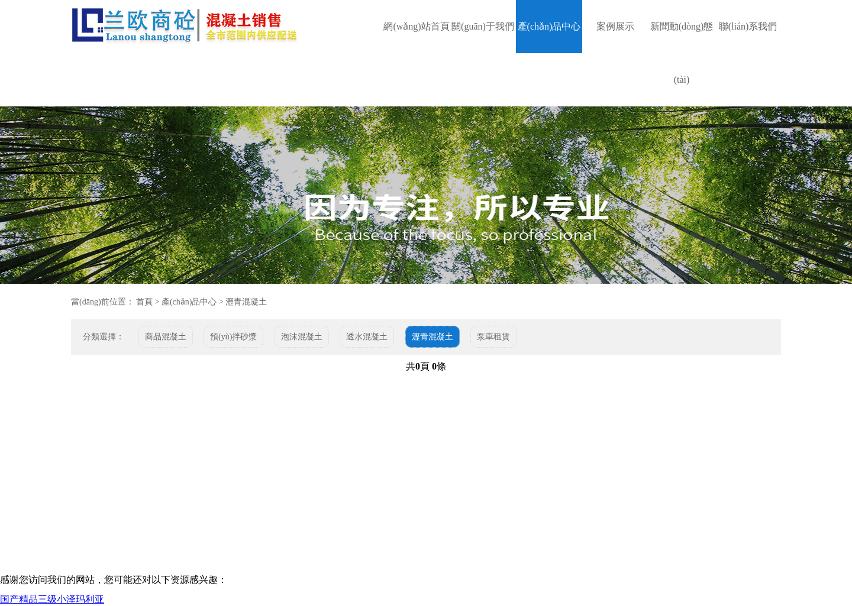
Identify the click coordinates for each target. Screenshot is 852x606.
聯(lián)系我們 (748, 26)
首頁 (144, 301)
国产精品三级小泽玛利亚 (52, 599)
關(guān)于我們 (482, 26)
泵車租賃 (493, 336)
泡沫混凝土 (301, 336)
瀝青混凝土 (246, 301)
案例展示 (615, 26)
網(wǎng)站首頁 (416, 26)
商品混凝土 (165, 336)
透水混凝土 (367, 336)
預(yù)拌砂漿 (233, 336)
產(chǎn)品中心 (549, 26)
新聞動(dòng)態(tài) (682, 53)
